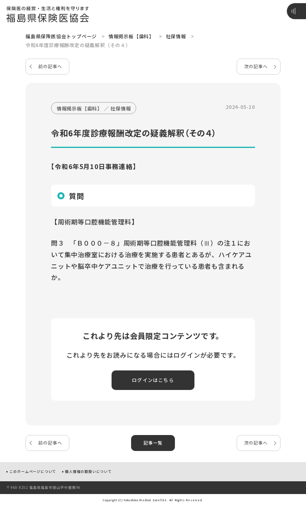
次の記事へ (256, 66)
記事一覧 (152, 442)
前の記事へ (50, 66)
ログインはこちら (153, 379)
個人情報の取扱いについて (88, 471)
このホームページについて (33, 471)
